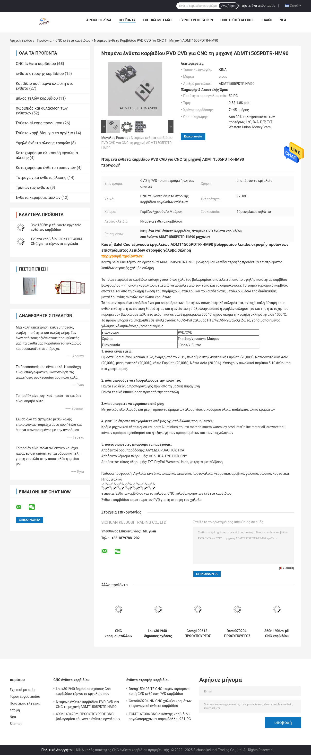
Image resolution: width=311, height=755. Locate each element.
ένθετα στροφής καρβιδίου (40, 73)
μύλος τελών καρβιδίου (37, 98)
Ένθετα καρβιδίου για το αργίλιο (44, 133)
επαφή (266, 20)
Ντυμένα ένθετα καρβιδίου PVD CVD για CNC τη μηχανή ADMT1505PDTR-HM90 (137, 143)
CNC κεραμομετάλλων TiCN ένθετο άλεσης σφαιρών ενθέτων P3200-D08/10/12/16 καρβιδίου (118, 633)
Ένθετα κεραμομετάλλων (38, 197)
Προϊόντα (127, 20)
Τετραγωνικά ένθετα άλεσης (41, 177)
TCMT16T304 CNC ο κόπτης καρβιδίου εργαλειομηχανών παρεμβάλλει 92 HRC (160, 716)
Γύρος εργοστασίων (196, 20)
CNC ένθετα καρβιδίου (73, 40)
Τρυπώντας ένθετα (32, 187)
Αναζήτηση (228, 6)
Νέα (283, 20)
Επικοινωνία (193, 136)
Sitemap (16, 724)
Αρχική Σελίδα (98, 20)
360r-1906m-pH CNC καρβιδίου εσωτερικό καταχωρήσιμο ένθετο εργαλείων (276, 633)
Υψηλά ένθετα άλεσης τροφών (43, 143)
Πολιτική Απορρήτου (57, 750)
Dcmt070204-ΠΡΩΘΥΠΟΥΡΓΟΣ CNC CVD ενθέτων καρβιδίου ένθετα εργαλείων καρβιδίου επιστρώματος (237, 633)
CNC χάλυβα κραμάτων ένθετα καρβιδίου (199, 493)
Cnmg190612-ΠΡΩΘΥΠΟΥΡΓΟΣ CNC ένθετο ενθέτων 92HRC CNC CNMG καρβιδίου (197, 633)
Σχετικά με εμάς (157, 20)
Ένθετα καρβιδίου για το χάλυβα (140, 493)
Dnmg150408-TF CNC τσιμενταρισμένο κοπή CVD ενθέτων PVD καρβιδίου (159, 691)
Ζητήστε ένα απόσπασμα (256, 6)
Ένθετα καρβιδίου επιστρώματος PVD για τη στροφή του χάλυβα (151, 500)
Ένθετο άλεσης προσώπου (39, 123)
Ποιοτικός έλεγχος (236, 20)
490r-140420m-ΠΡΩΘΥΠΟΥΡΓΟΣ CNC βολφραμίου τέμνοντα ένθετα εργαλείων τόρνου (88, 717)
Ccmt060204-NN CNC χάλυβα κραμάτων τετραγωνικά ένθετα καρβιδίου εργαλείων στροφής (160, 704)
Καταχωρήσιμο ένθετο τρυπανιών (46, 167)
